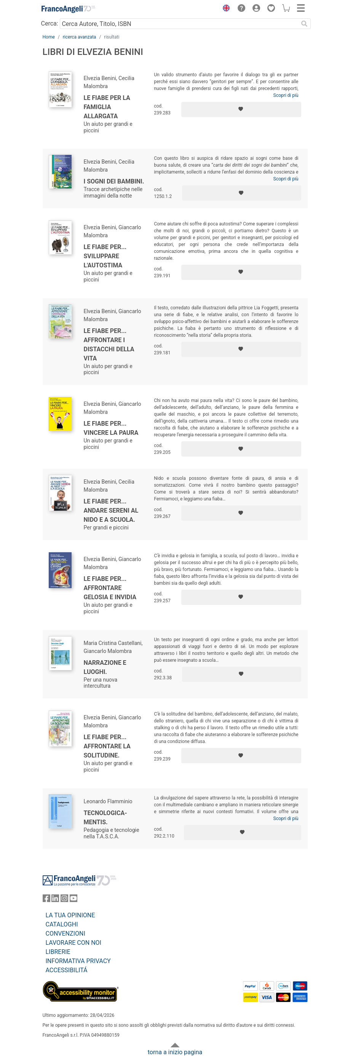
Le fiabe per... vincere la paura (111, 428)
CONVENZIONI (65, 933)
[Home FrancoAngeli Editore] (68, 9)
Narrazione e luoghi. (105, 667)
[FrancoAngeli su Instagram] (64, 900)
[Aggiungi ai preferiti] (241, 109)
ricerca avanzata (79, 37)
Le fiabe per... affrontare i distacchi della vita (109, 344)
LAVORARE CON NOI (73, 942)
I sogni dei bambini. (114, 181)
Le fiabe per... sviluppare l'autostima (105, 256)
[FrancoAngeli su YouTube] (73, 900)
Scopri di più (286, 95)
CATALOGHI (62, 924)
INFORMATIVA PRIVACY (78, 961)
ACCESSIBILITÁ (67, 970)
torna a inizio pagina (175, 1052)
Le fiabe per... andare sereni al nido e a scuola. (111, 510)
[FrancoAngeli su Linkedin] (55, 900)
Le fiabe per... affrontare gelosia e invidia (110, 588)
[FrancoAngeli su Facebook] (46, 900)
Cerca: (49, 23)
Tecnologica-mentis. (105, 817)
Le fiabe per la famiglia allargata (107, 107)
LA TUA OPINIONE (70, 915)
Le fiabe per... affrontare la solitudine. (107, 746)
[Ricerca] (305, 23)
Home (49, 37)
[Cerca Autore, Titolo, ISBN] (179, 23)
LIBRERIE (58, 951)
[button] (225, 9)
